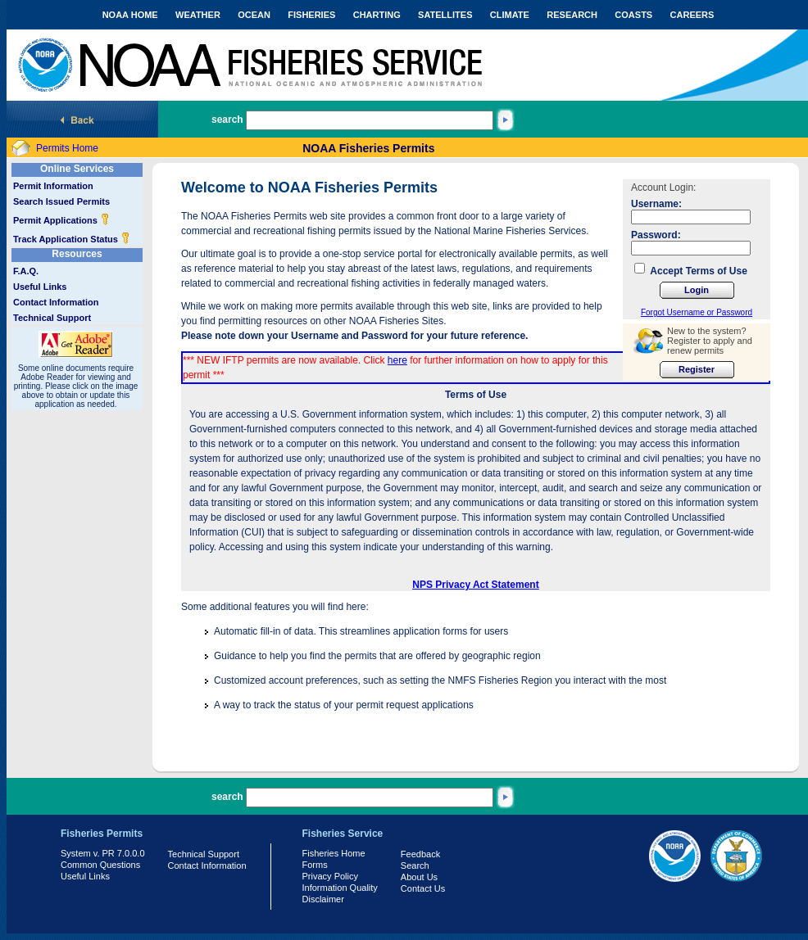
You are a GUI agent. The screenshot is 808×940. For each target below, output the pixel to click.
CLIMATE (509, 15)
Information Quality (340, 888)
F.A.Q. (26, 271)
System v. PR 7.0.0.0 (103, 853)
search (227, 119)
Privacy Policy (330, 876)
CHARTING (377, 15)
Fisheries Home (333, 853)
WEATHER (197, 15)
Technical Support (52, 318)
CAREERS (692, 15)
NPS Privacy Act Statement (475, 584)
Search (415, 865)
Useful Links (39, 286)
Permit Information (53, 186)
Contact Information (56, 302)
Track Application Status (71, 239)
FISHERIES (311, 15)
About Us (419, 877)
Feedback (420, 854)
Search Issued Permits (61, 201)
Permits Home (67, 148)
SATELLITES (445, 15)
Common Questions (100, 865)
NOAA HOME (130, 15)
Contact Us (423, 888)
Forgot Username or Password (696, 312)
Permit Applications (61, 220)
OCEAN (254, 15)
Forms (315, 865)
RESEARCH (572, 15)
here (397, 360)
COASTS (633, 15)
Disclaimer (323, 899)
